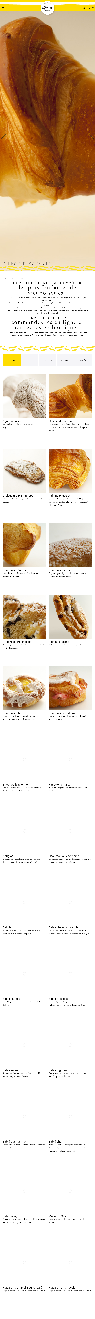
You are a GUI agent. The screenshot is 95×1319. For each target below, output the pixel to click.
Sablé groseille (58, 998)
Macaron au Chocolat (62, 1287)
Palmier (8, 927)
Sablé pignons (58, 1070)
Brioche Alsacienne (15, 784)
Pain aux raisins (59, 641)
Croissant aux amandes (18, 495)
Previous (4, 139)
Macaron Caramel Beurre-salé (22, 1287)
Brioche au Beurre (14, 570)
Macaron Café (58, 1216)
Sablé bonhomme (14, 1141)
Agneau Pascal (12, 421)
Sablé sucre (10, 1070)
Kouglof (8, 856)
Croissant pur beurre (62, 421)
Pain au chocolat (59, 495)
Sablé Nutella (11, 998)
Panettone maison (60, 784)
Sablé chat (55, 1141)
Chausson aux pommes (64, 856)
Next (91, 139)
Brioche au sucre (60, 570)
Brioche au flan (12, 713)
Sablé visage (11, 1216)
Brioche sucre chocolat (17, 641)
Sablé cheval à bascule (63, 927)
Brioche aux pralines (62, 713)
